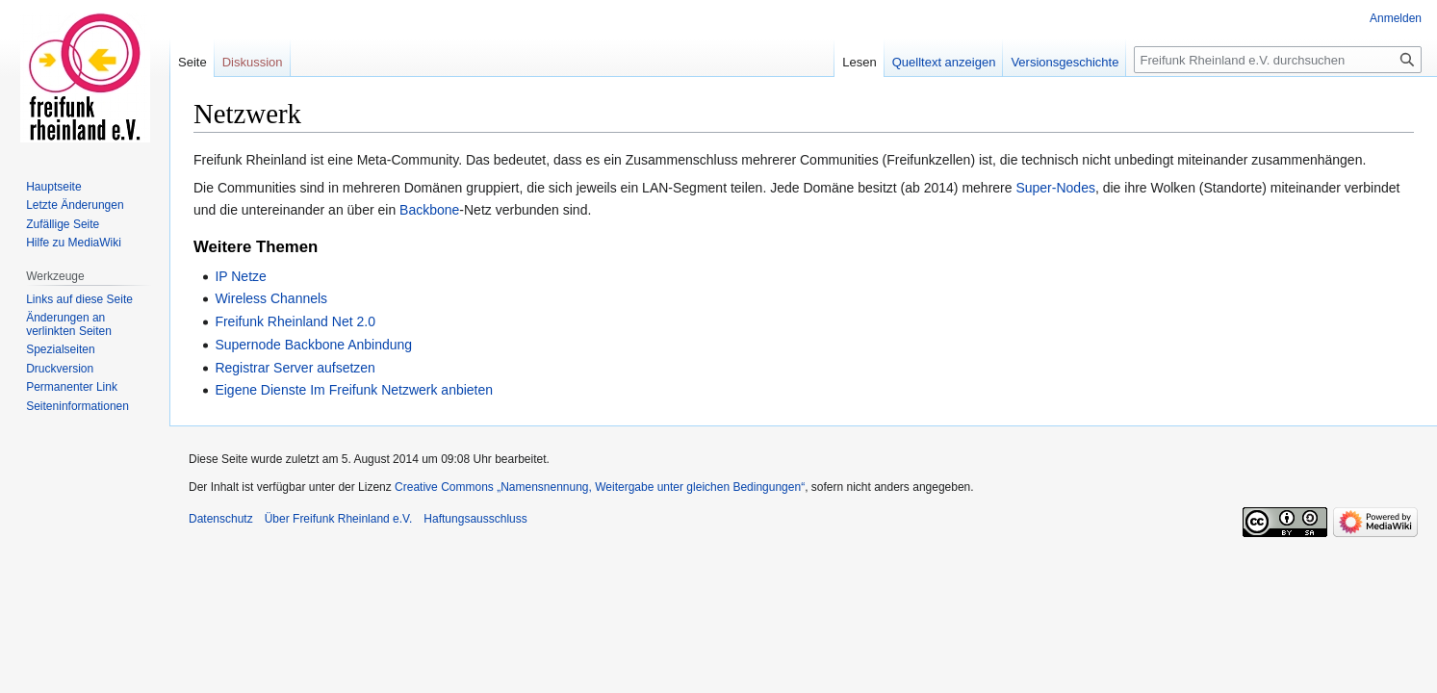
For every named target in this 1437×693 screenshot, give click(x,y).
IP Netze (240, 276)
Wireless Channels (271, 298)
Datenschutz (221, 519)
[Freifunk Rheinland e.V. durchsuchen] (1278, 59)
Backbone (429, 210)
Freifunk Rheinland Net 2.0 (295, 321)
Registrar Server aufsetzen (295, 367)
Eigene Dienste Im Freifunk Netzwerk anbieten (354, 390)
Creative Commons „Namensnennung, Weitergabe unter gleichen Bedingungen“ (600, 487)
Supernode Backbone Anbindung (313, 344)
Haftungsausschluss (474, 519)
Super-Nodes (1055, 187)
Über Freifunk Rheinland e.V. (339, 519)
